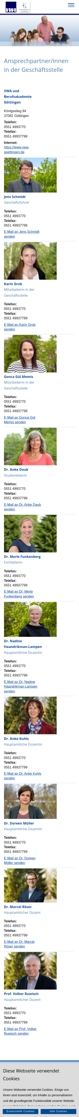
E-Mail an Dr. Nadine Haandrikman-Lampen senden (20, 686)
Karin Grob (13, 284)
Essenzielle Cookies (21, 1111)
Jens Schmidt (15, 196)
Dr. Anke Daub (16, 469)
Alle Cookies (58, 1111)
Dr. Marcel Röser (18, 907)
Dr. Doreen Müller (19, 823)
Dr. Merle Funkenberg (22, 556)
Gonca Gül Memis (18, 376)
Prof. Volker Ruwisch (21, 993)
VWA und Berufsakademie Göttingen (18, 97)
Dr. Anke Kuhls (16, 738)
